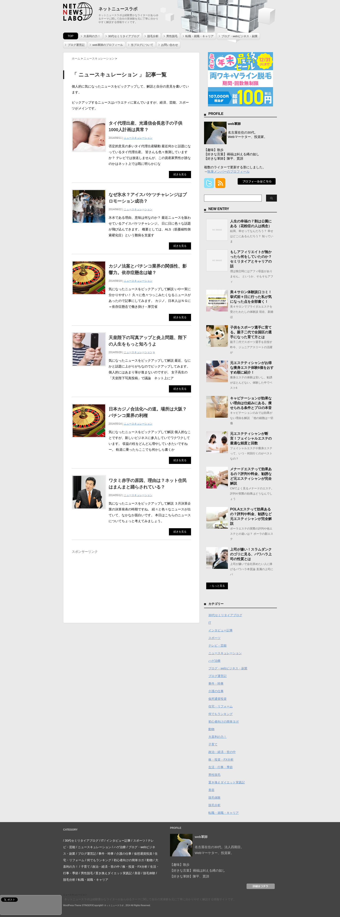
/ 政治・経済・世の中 (105, 866)
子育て (212, 744)
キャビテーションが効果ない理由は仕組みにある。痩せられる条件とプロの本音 (251, 403)
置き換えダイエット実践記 (226, 782)
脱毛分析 (153, 36)
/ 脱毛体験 (148, 873)
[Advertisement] (108, 586)
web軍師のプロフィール (107, 44)
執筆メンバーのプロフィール (228, 171)
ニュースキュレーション (138, 137)
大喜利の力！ (91, 36)
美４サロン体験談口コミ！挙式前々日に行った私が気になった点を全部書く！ (251, 296)
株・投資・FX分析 (221, 759)
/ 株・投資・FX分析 (134, 866)
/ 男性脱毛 (86, 873)
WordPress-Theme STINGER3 (78, 905)
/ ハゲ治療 (119, 847)
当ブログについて (142, 44)
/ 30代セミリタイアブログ (80, 840)
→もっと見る (217, 585)
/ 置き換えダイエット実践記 (113, 873)
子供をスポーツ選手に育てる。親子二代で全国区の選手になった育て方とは (251, 332)
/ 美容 (137, 873)
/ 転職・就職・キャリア (92, 879)
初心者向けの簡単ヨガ (223, 721)
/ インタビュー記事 (118, 840)
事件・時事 (216, 683)
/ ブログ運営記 (86, 853)
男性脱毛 (172, 36)
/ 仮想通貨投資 (142, 853)
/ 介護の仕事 (122, 853)
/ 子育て (84, 866)
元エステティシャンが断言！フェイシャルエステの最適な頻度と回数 (251, 438)
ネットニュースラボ (117, 9)
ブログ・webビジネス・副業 (239, 36)
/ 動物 (149, 860)
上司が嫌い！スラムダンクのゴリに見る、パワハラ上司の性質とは (251, 554)
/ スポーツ (138, 840)
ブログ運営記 (76, 44)
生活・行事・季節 (220, 767)
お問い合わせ (169, 44)
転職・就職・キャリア (199, 36)
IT (209, 622)
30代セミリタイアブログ (123, 36)
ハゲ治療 (214, 660)
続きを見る (179, 174)
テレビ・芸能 (217, 645)
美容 (211, 790)
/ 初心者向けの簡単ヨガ (128, 860)
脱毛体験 (214, 797)
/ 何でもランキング (98, 860)
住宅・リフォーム (220, 706)
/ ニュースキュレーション (93, 847)
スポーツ (214, 638)
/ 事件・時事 (105, 853)
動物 (211, 729)
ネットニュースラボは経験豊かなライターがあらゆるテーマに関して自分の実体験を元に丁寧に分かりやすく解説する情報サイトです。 (150, 899)
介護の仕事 (216, 691)
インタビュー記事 (220, 630)
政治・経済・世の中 (222, 752)
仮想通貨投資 (217, 698)
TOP (71, 36)
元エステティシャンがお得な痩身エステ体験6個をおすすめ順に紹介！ (252, 367)
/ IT (101, 840)
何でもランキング (220, 714)
